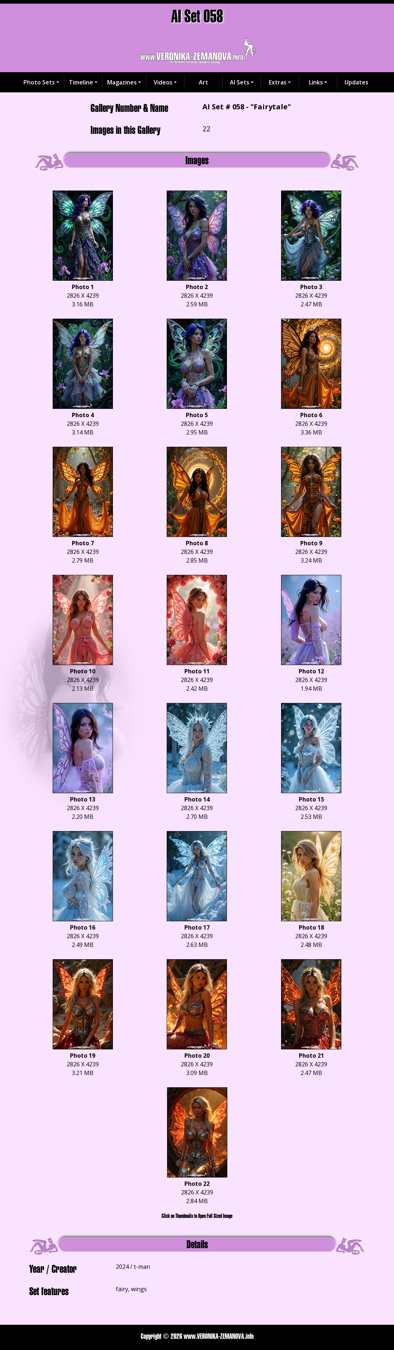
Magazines (122, 82)
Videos (163, 82)
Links (316, 82)
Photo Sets (39, 82)
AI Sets (239, 82)
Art (203, 82)
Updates (356, 82)
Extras (277, 82)
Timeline (81, 82)
